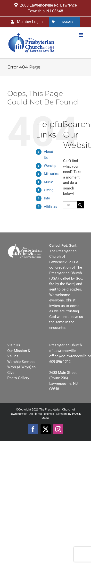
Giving (48, 190)
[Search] (80, 204)
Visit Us (13, 345)
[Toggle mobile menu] (81, 34)
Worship (50, 166)
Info (47, 198)
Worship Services (21, 362)
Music (48, 182)
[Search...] (70, 204)
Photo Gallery (18, 378)
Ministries (51, 174)
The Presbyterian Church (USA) (65, 273)
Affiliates (50, 206)
